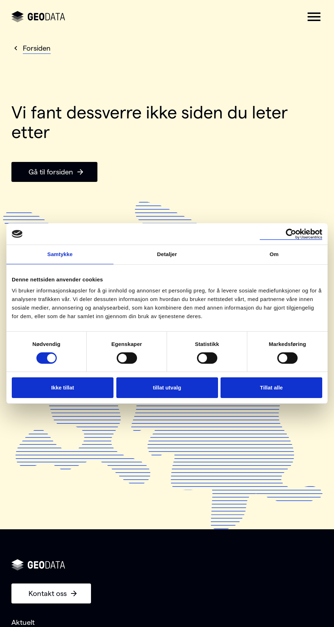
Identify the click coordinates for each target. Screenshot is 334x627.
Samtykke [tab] (60, 254)
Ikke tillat (62, 387)
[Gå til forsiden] (38, 17)
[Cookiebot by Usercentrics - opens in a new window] (291, 234)
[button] (314, 16)
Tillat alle (271, 387)
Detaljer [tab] (167, 254)
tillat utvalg (167, 387)
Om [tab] (273, 254)
